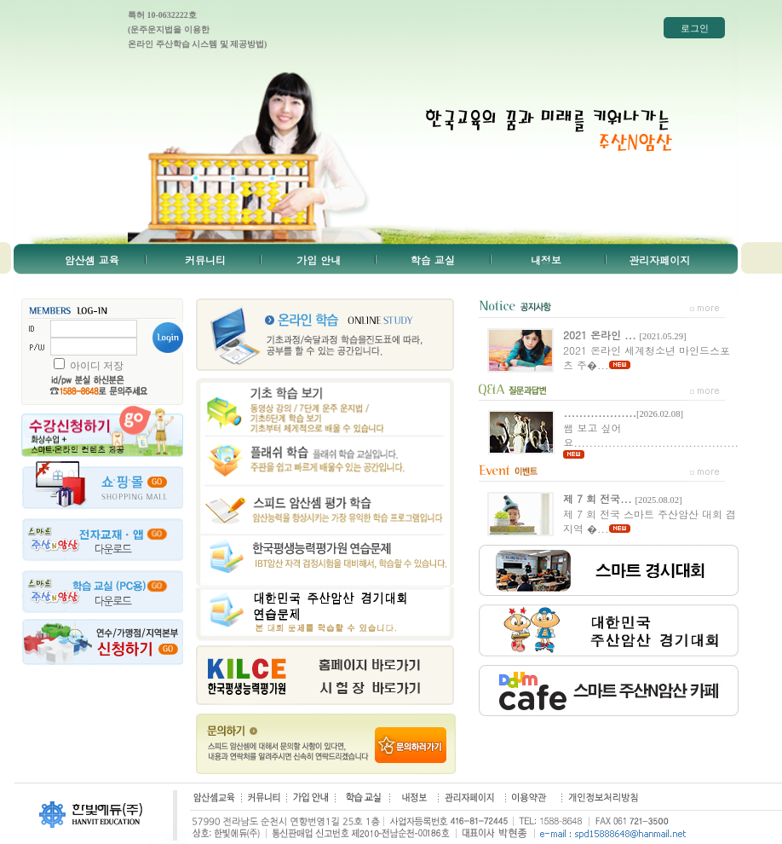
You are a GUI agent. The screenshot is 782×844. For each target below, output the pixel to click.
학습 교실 (433, 259)
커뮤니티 (205, 259)
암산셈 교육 (92, 259)
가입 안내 (318, 259)
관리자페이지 (659, 259)
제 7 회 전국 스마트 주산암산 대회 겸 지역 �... (649, 513)
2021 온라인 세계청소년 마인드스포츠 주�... (646, 349)
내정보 (546, 259)
